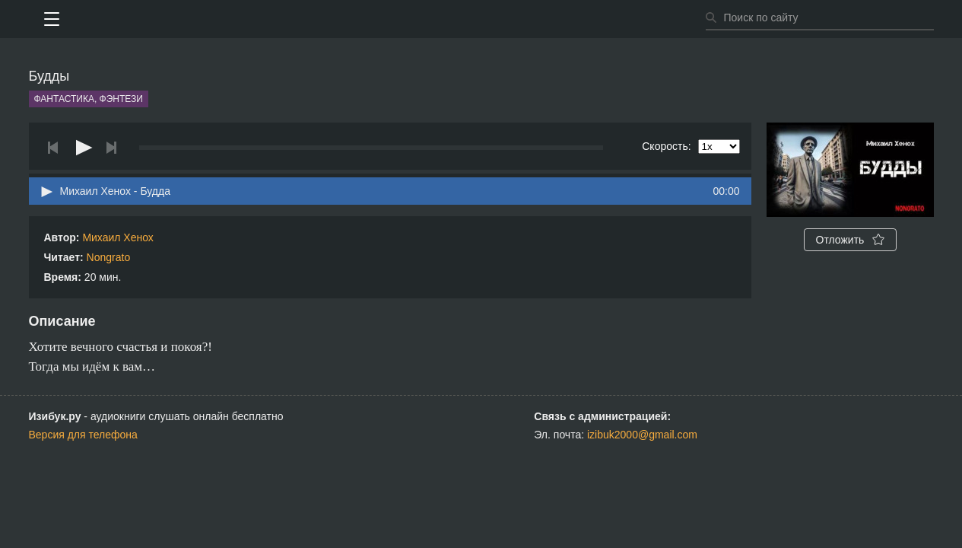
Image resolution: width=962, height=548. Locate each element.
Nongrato (109, 257)
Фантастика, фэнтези (88, 99)
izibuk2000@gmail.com (642, 435)
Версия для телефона (83, 435)
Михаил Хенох (117, 237)
